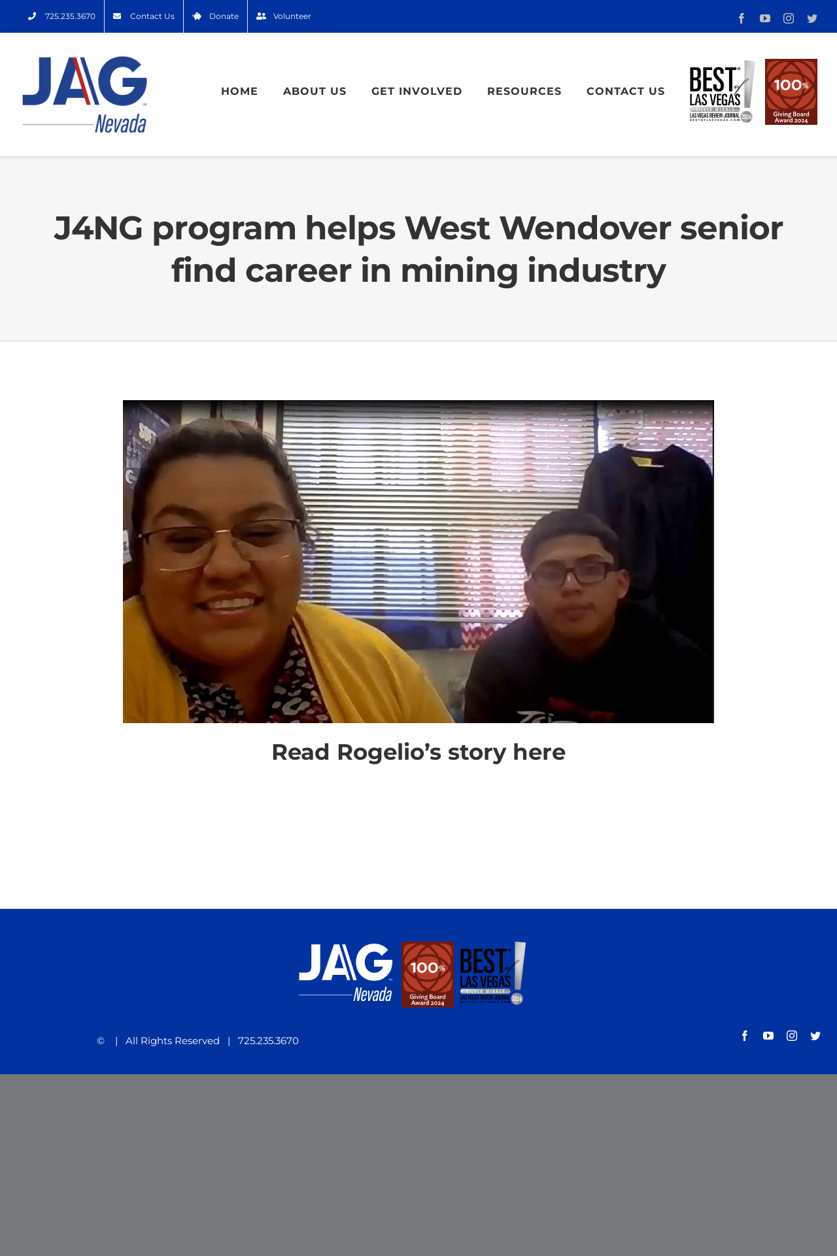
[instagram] (792, 1035)
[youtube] (768, 1035)
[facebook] (745, 1035)
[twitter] (815, 1035)
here (539, 752)
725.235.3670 (264, 1040)
